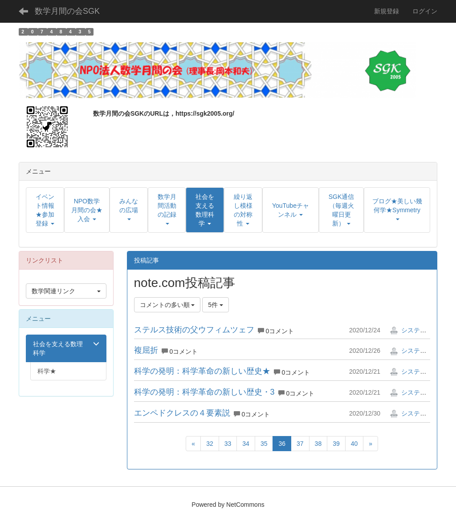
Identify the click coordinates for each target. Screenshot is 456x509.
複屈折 (146, 350)
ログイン (424, 11)
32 (209, 443)
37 (300, 443)
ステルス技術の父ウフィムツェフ (194, 329)
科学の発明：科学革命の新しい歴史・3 (204, 392)
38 (318, 443)
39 (336, 443)
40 (354, 443)
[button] (205, 210)
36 (281, 443)
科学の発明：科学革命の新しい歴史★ (202, 371)
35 (264, 443)
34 (245, 443)
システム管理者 (417, 330)
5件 (215, 304)
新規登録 (386, 11)
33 (228, 443)
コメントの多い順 (167, 304)
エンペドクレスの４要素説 (182, 412)
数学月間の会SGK (67, 11)
